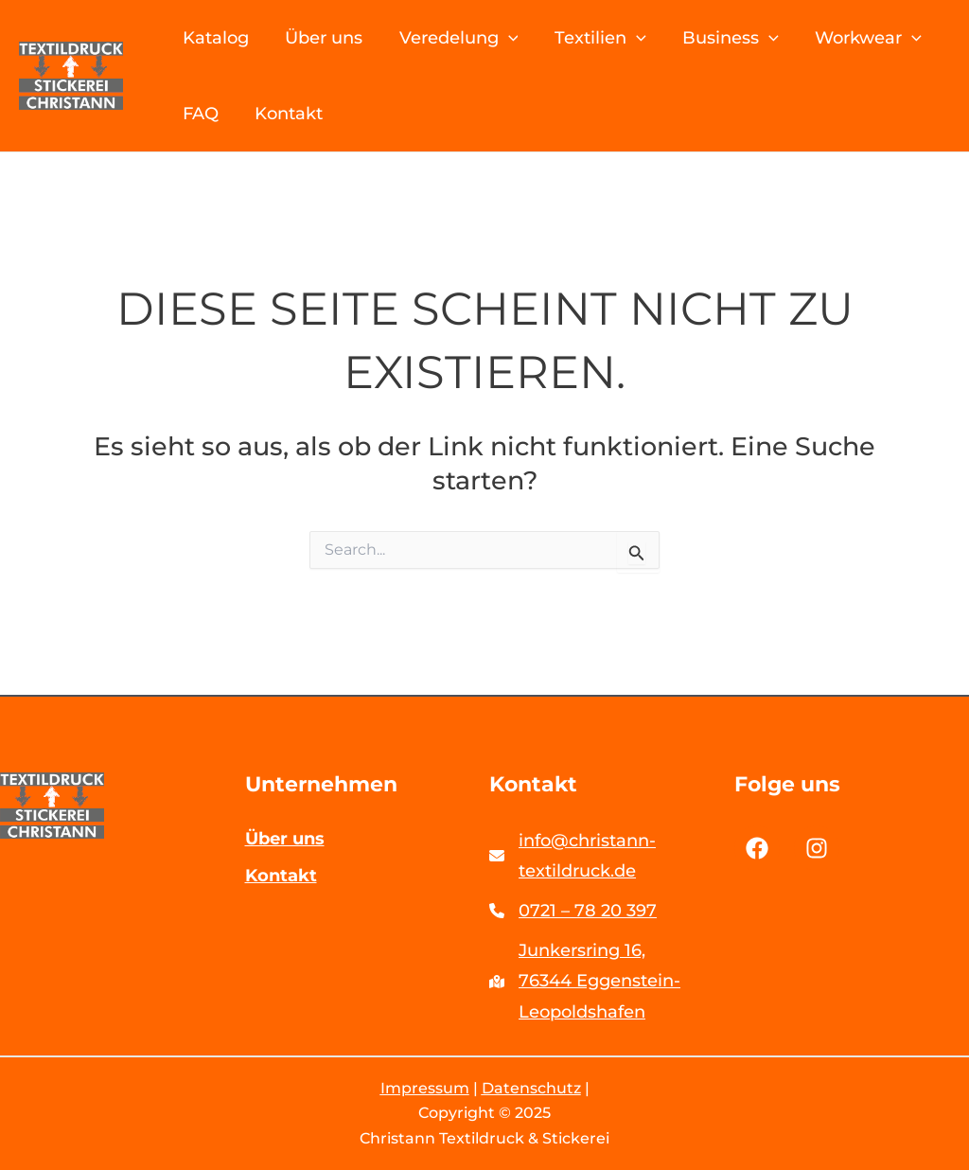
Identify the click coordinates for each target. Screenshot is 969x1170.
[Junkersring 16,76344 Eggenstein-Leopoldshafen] (607, 981)
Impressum (424, 1088)
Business (727, 38)
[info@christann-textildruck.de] (607, 855)
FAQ (210, 113)
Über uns (330, 37)
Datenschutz (531, 1088)
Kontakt (295, 113)
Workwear (861, 38)
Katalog (225, 37)
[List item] (757, 847)
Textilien (600, 38)
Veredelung (461, 38)
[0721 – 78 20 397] (573, 910)
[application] (511, 38)
